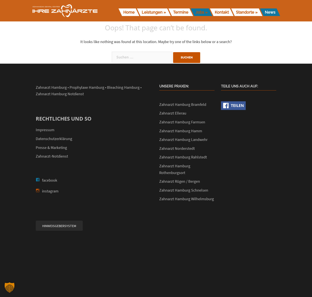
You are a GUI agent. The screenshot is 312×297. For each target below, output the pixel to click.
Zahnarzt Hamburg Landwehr (183, 139)
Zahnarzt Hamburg (51, 87)
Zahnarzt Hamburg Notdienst (60, 93)
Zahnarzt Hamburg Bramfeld (182, 104)
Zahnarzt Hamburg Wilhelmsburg (186, 198)
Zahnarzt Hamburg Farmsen (182, 121)
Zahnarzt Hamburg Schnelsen (183, 190)
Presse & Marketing (51, 147)
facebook (49, 180)
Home (129, 12)
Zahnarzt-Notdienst (52, 156)
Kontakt (222, 12)
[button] (9, 287)
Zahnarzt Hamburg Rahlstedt (183, 157)
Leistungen (152, 12)
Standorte (245, 12)
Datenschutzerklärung (54, 138)
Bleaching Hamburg (123, 87)
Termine (180, 12)
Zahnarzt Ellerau (172, 113)
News (270, 12)
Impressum (45, 129)
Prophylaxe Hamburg (87, 87)
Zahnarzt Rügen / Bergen (179, 181)
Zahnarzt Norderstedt (177, 148)
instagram (50, 191)
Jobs (199, 12)
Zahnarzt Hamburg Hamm (180, 130)
